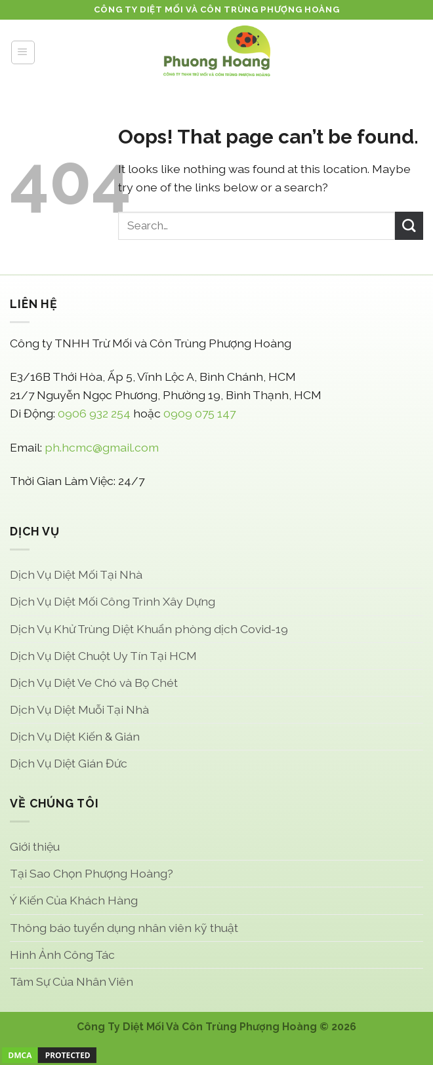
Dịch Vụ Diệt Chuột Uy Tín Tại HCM (103, 656)
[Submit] (409, 226)
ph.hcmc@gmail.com (102, 447)
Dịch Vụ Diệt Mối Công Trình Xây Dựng (112, 601)
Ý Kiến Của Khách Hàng (74, 900)
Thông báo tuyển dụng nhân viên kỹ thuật (124, 928)
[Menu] (23, 52)
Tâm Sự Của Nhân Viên (71, 981)
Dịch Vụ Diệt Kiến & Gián (75, 736)
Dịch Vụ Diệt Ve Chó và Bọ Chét (94, 682)
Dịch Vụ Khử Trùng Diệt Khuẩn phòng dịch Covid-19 (149, 629)
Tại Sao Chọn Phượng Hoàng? (91, 873)
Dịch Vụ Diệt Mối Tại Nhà (76, 574)
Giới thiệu (35, 846)
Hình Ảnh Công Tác (62, 954)
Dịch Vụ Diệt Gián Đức (68, 763)
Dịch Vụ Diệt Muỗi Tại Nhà (79, 709)
